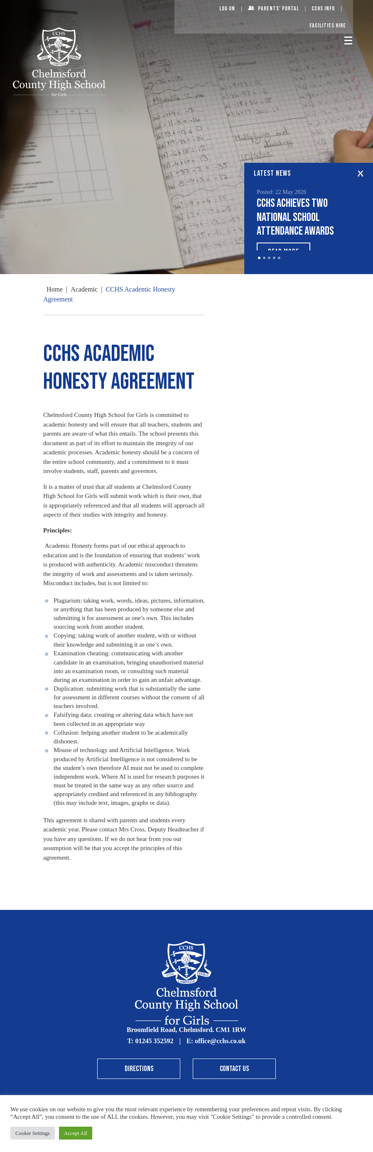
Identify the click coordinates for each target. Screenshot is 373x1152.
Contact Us (234, 1068)
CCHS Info (323, 8)
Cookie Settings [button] (32, 1133)
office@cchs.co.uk (220, 1040)
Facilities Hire (327, 25)
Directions (139, 1068)
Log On (227, 8)
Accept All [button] (75, 1133)
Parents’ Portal (278, 8)
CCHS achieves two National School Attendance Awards (295, 217)
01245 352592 (154, 1040)
